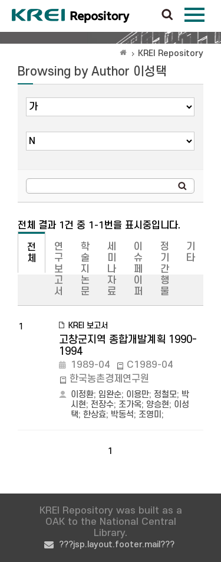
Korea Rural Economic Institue (71, 16)
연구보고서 (58, 269)
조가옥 (129, 405)
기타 (190, 252)
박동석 (122, 415)
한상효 (94, 415)
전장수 (102, 405)
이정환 (82, 395)
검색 (167, 15)
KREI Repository (170, 53)
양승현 (157, 405)
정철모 (165, 395)
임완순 (109, 395)
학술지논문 (85, 269)
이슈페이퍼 (138, 269)
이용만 (137, 395)
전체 (31, 253)
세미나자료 (111, 269)
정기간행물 (164, 269)
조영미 (149, 415)
